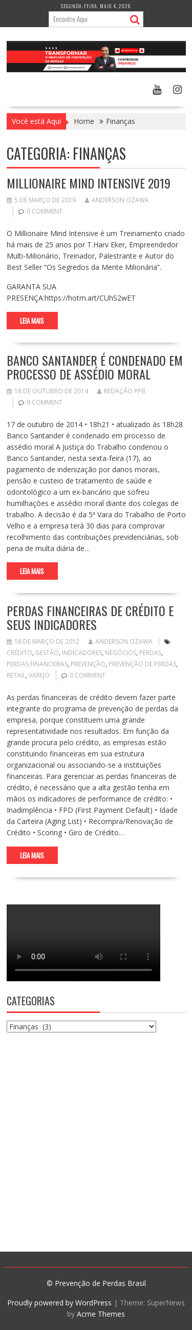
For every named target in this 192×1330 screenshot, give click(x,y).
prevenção (88, 664)
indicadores (82, 652)
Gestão (47, 652)
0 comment (44, 211)
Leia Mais (32, 320)
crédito (19, 652)
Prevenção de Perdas (142, 664)
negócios (120, 652)
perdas (150, 652)
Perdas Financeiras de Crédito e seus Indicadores (90, 617)
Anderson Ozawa (117, 200)
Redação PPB (121, 391)
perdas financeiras (37, 664)
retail (16, 675)
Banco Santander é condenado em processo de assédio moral (95, 367)
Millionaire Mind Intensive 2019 (88, 183)
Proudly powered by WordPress (59, 1302)
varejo (39, 675)
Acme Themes (101, 1314)
